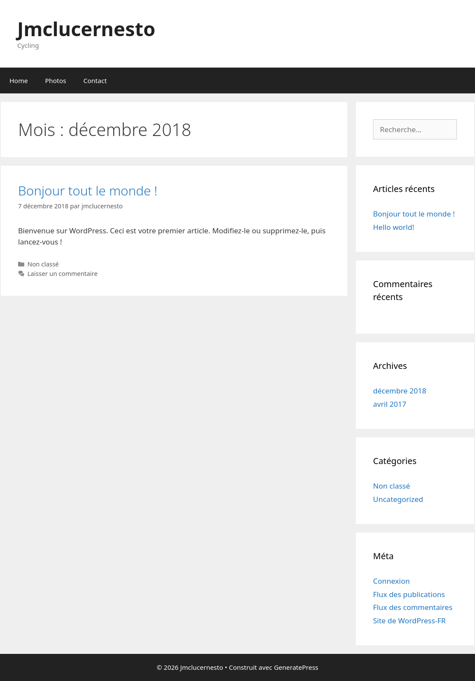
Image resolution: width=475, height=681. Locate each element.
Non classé (43, 264)
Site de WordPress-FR (409, 620)
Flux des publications (409, 594)
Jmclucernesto (86, 28)
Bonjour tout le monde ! (87, 190)
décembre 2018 (399, 391)
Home (18, 80)
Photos (55, 80)
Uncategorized (398, 499)
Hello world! (393, 227)
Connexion (391, 581)
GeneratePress (296, 667)
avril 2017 (389, 404)
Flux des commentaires (413, 607)
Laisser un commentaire (63, 273)
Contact (95, 80)
